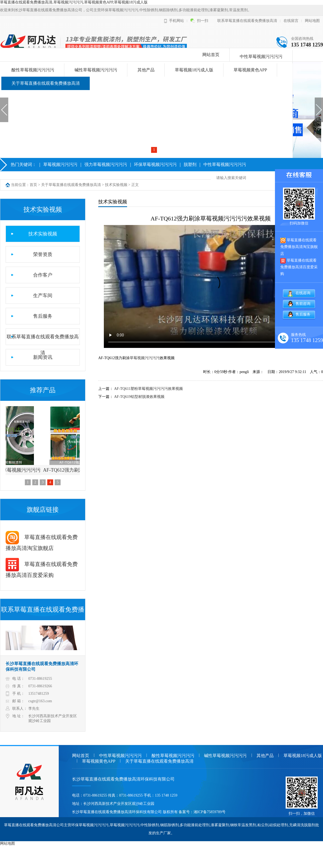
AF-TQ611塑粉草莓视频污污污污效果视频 (148, 389)
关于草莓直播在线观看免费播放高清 (45, 83)
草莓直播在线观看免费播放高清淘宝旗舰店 (299, 246)
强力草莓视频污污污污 (105, 164)
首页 (33, 185)
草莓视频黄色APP (250, 70)
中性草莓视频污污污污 (261, 56)
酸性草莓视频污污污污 (32, 70)
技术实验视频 (116, 185)
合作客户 (42, 275)
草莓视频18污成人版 (194, 70)
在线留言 (290, 21)
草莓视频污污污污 (60, 164)
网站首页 (210, 54)
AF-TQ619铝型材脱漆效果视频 (139, 397)
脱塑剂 (190, 164)
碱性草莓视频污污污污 (95, 70)
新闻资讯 (42, 357)
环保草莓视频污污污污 (155, 164)
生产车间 (42, 295)
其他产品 (146, 70)
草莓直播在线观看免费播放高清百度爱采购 (299, 267)
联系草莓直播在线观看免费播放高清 (247, 21)
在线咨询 (303, 293)
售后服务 (42, 316)
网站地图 (312, 21)
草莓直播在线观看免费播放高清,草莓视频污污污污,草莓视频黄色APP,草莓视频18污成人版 (74, 2)
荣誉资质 (42, 254)
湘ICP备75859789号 (210, 812)
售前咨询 (303, 304)
